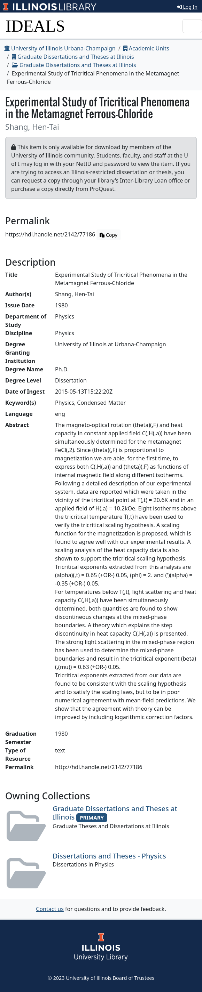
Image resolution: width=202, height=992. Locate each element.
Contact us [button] (50, 909)
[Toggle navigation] (192, 26)
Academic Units (146, 48)
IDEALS (35, 26)
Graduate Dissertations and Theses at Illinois (73, 57)
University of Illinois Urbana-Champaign (60, 48)
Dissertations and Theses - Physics (109, 856)
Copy (108, 235)
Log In (187, 6)
